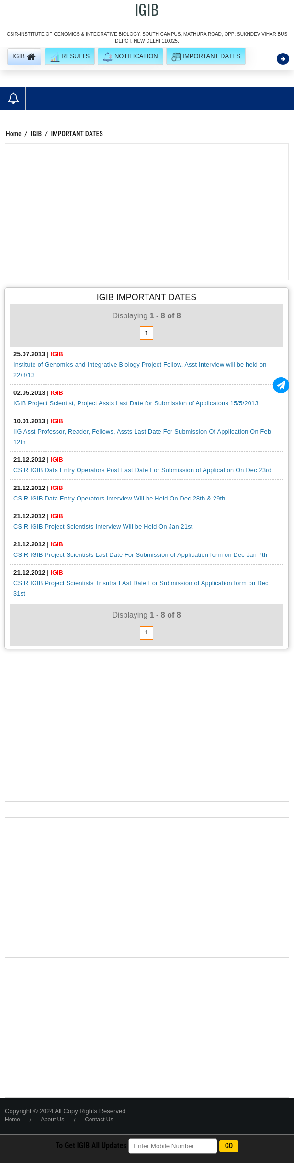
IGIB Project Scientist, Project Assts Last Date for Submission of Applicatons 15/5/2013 (136, 403)
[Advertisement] (146, 212)
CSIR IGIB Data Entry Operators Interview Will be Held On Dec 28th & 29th (119, 498)
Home (14, 134)
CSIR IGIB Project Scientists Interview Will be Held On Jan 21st (103, 526)
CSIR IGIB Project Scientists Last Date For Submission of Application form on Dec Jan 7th (140, 555)
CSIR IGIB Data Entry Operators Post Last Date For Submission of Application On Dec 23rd (142, 470)
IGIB (36, 134)
